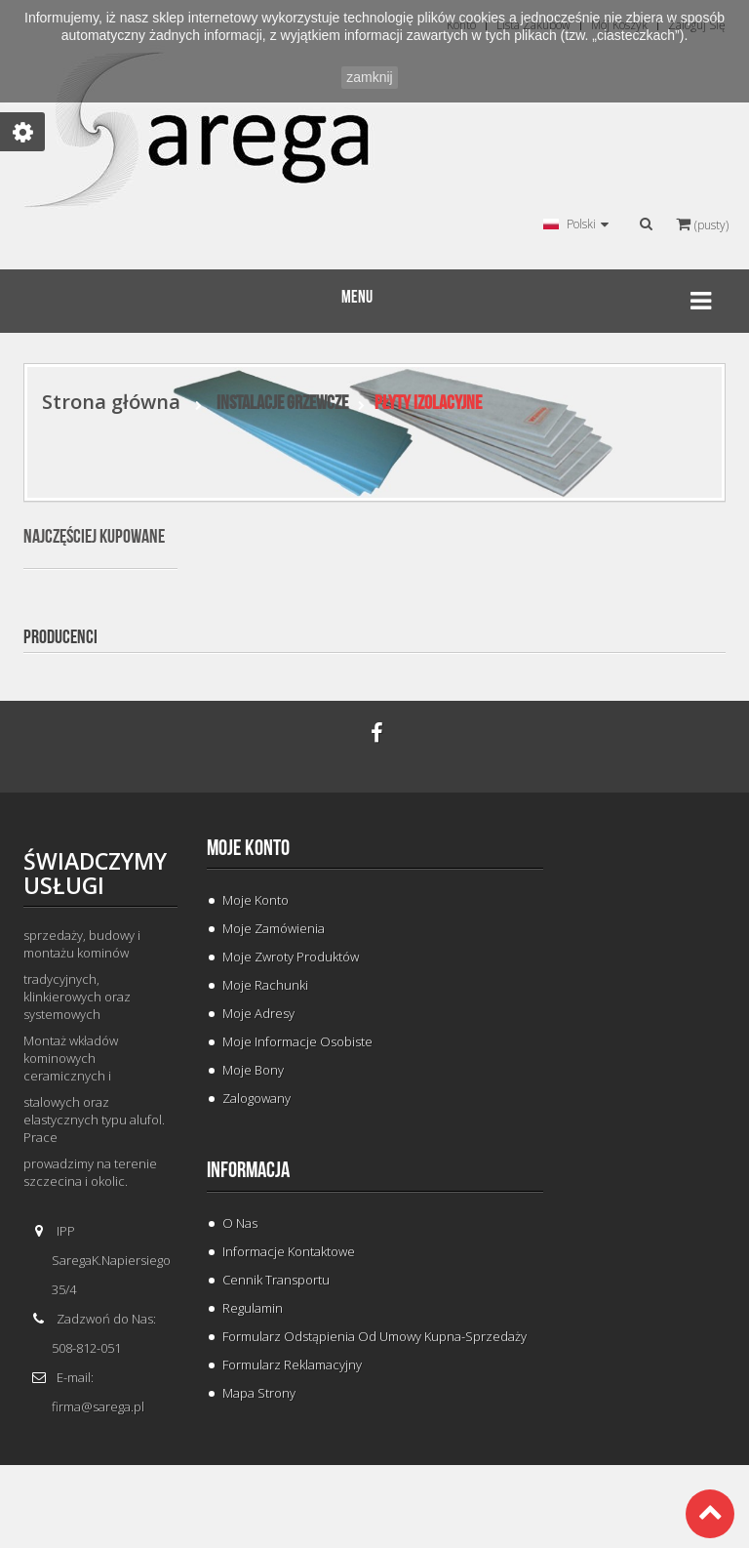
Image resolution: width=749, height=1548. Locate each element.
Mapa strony (259, 1393)
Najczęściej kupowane (94, 537)
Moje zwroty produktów (290, 956)
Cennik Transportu (276, 1279)
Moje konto (248, 848)
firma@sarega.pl (98, 1406)
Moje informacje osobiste (297, 1041)
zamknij (369, 77)
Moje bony (253, 1070)
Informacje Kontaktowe (288, 1251)
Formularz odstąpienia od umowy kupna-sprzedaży (374, 1336)
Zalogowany (256, 1098)
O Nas (239, 1223)
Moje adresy (258, 1013)
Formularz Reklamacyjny (292, 1364)
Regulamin (252, 1308)
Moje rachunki (265, 985)
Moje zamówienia (273, 928)
